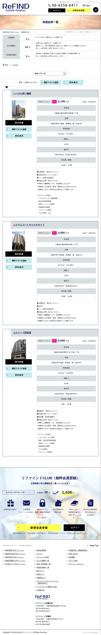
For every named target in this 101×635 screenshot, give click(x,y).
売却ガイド (40, 574)
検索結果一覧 (25, 32)
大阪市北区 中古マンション (14, 557)
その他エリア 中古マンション (15, 564)
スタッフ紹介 (73, 561)
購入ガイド (40, 571)
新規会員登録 (41, 550)
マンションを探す (43, 557)
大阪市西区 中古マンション (14, 550)
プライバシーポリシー (76, 564)
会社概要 (71, 557)
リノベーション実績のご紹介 (47, 587)
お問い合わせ (73, 554)
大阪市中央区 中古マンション (15, 554)
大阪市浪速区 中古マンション (15, 561)
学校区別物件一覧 (43, 567)
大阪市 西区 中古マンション (11, 32)
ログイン (40, 554)
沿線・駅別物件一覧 (44, 564)
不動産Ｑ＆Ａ (41, 578)
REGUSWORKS (94, 632)
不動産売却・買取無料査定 (77, 550)
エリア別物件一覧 (43, 561)
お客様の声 (40, 590)
